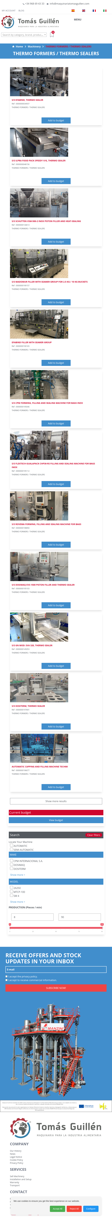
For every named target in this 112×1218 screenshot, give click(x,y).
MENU (77, 19)
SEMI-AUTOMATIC (22, 849)
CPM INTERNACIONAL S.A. (26, 861)
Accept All (57, 1209)
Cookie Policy (16, 1159)
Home (17, 46)
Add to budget (56, 120)
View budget (56, 820)
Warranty (14, 1182)
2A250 (15, 888)
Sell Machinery (17, 1176)
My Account (8, 10)
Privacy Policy (16, 1162)
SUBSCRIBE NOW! (56, 988)
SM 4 (14, 896)
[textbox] (24, 35)
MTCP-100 (17, 892)
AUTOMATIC (18, 846)
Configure (90, 1209)
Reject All (74, 1209)
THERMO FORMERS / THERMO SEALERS (68, 46)
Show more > (17, 874)
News (12, 1153)
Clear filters (93, 835)
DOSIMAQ (17, 865)
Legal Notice (16, 1156)
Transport (15, 1185)
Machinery (34, 46)
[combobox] (24, 35)
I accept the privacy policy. (21, 976)
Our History (16, 1150)
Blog (21, 10)
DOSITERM (18, 869)
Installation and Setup (21, 1179)
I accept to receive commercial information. (31, 980)
